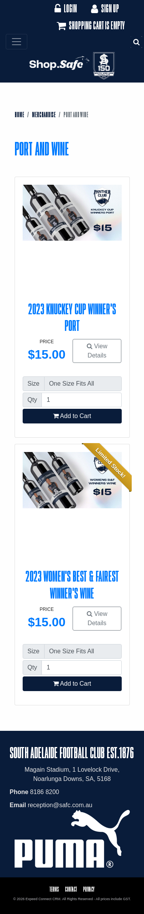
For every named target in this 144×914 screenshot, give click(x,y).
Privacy (88, 889)
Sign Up (104, 8)
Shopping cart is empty (90, 25)
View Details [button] (97, 351)
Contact (71, 889)
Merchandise (44, 114)
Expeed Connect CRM (43, 899)
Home (19, 114)
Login (65, 8)
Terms (54, 889)
